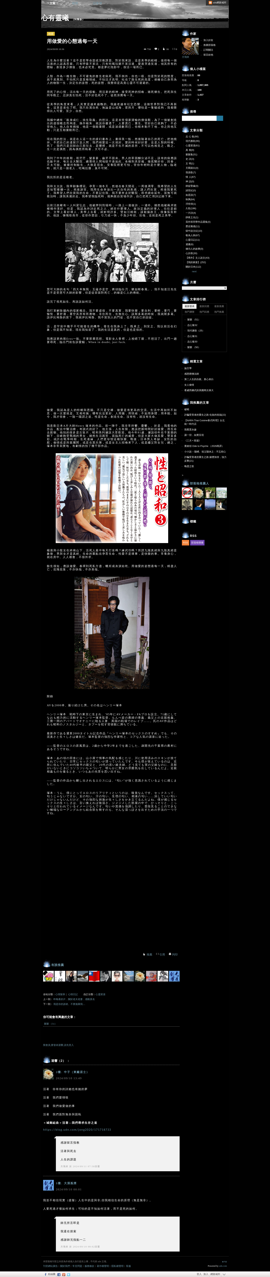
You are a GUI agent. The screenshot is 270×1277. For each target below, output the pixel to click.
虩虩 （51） (50, 1023)
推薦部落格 (209, 45)
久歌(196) (191, 208)
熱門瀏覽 (189, 311)
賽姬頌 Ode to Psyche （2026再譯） (204, 446)
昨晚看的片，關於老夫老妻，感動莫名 (74, 999)
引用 (162, 954)
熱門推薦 (219, 311)
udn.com (223, 1266)
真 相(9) (190, 150)
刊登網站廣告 (50, 1266)
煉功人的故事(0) (194, 248)
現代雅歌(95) (193, 141)
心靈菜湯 (100, 994)
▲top (224, 1261)
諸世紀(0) (191, 190)
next (194, 271)
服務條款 (89, 1266)
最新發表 (189, 306)
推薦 (149, 954)
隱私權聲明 (117, 1266)
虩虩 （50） (193, 347)
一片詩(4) (191, 212)
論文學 (188, 368)
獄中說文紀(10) (194, 230)
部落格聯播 (197, 542)
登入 (199, 1274)
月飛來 (64, 1166)
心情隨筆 (60, 994)
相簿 (75, 3)
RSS (185, 542)
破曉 (186, 409)
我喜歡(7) (191, 172)
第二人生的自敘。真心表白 (199, 379)
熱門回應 (204, 311)
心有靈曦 (55, 18)
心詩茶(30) (191, 253)
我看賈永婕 (190, 429)
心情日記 (73, 994)
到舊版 (78, 19)
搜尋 (220, 118)
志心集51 (192, 336)
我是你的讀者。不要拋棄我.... (69, 1004)
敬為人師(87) (193, 235)
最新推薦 (219, 306)
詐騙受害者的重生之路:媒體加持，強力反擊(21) (205, 459)
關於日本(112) (193, 266)
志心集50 (192, 341)
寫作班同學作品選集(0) (198, 221)
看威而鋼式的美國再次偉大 (199, 390)
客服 (128, 1266)
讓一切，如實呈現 (194, 435)
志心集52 (192, 325)
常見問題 (77, 1266)
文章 (53, 3)
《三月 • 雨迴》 (192, 440)
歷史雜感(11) (193, 226)
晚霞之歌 (189, 466)
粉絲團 (51, 1274)
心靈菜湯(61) (193, 145)
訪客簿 (97, 3)
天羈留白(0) (192, 168)
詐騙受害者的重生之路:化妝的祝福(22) (205, 414)
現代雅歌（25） (196, 330)
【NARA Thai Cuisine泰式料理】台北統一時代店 (204, 422)
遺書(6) (190, 244)
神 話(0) (190, 181)
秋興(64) (190, 199)
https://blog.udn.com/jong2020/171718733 (77, 1129)
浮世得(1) (191, 203)
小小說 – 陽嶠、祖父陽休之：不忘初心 (205, 451)
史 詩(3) (190, 159)
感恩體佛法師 (191, 373)
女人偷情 (189, 384)
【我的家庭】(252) (196, 262)
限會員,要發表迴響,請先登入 (58, 1045)
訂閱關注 (208, 49)
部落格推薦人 (199, 483)
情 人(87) (191, 177)
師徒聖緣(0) (192, 186)
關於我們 (65, 1266)
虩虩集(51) (191, 154)
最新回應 (204, 306)
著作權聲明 (103, 1266)
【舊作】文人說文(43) (197, 257)
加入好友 (208, 40)
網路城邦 (215, 1274)
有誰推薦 (57, 965)
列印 (175, 954)
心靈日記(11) (193, 239)
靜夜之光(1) (192, 217)
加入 (205, 1274)
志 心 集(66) (192, 136)
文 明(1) (190, 163)
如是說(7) (191, 194)
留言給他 (208, 54)
